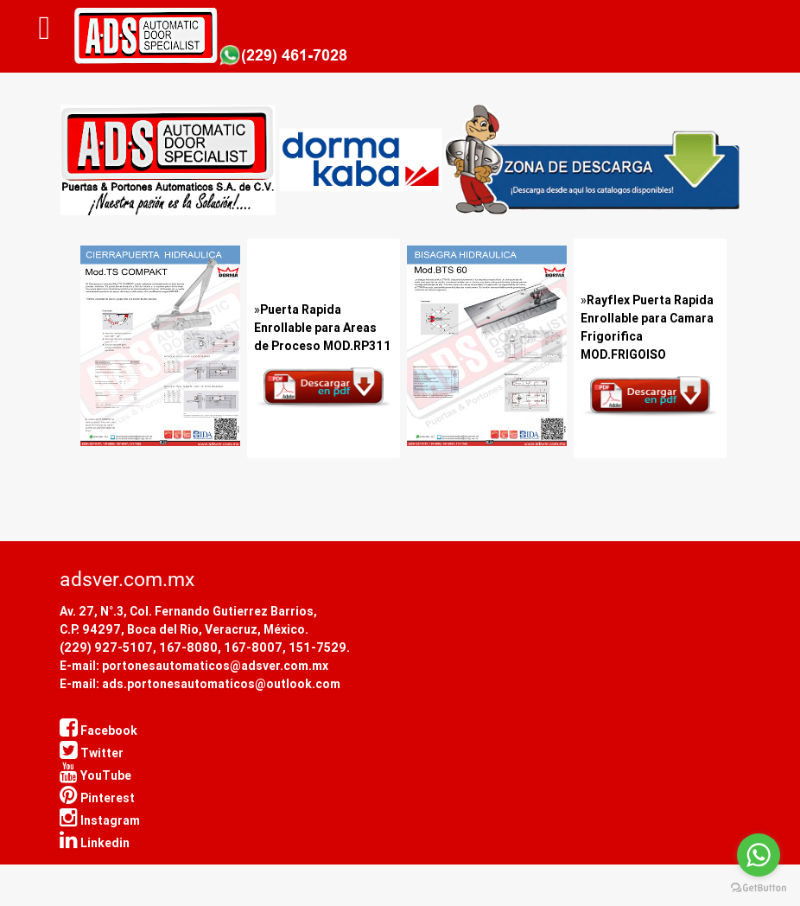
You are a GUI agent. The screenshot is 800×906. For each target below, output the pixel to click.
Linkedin (95, 843)
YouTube (95, 775)
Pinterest (97, 798)
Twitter (92, 753)
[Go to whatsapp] (758, 855)
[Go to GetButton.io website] (758, 888)
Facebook (98, 730)
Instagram (100, 820)
